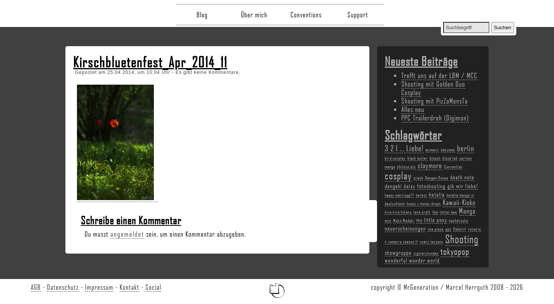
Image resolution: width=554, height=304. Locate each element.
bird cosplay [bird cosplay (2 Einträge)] (395, 158)
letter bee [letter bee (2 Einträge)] (448, 212)
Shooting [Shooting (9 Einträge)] (462, 239)
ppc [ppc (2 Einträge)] (448, 229)
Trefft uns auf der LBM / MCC (439, 75)
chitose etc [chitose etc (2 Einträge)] (406, 166)
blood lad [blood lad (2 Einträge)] (449, 158)
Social (153, 287)
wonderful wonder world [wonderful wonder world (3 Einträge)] (412, 260)
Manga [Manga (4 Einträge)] (467, 211)
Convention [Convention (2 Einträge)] (453, 166)
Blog (202, 14)
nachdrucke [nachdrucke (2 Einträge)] (458, 220)
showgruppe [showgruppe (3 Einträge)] (398, 252)
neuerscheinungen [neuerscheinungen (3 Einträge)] (405, 228)
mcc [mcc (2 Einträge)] (388, 220)
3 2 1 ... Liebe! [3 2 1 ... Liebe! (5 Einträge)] (404, 148)
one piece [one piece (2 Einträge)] (436, 229)
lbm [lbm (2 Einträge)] (435, 212)
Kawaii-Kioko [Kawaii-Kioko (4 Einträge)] (459, 202)
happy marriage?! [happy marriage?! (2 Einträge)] (399, 195)
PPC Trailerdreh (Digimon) (435, 118)
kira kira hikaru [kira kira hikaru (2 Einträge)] (398, 212)
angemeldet (127, 234)
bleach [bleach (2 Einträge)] (435, 158)
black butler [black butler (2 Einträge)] (417, 158)
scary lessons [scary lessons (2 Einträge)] (431, 241)
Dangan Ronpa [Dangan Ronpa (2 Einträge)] (436, 177)
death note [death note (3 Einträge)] (462, 177)
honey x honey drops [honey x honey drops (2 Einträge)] (424, 203)
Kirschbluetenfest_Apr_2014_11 (150, 62)
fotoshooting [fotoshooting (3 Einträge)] (431, 185)
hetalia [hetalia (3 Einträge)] (437, 194)
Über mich (254, 14)
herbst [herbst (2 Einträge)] (421, 195)
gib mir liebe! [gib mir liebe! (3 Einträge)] (462, 185)
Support (357, 14)
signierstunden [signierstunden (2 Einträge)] (426, 253)
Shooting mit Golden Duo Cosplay (433, 88)
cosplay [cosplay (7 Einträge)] (398, 175)
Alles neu (412, 109)
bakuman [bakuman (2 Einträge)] (448, 149)
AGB (36, 287)
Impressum (99, 287)
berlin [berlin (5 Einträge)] (465, 148)
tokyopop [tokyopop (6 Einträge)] (455, 251)
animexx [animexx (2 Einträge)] (432, 149)
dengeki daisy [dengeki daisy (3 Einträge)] (400, 185)
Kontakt (129, 287)
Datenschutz (63, 287)
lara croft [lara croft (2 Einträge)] (422, 212)
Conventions (306, 14)
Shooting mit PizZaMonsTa (434, 101)
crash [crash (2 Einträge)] (418, 177)
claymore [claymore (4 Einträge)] (430, 165)
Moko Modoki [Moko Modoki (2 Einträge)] (403, 220)
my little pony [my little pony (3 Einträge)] (431, 219)
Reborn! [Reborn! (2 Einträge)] (459, 229)
